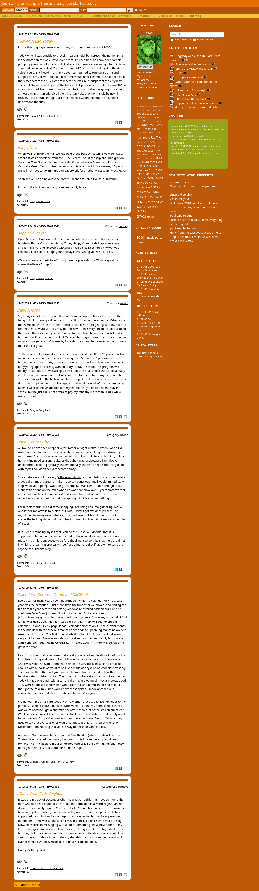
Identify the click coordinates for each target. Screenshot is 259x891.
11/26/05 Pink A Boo (148, 323)
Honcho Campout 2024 (190, 99)
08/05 (151, 211)
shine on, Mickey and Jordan (193, 68)
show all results (205, 39)
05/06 (148, 196)
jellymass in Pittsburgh (190, 90)
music (124, 303)
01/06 (159, 202)
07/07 (156, 174)
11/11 (150, 117)
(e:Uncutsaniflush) (70, 320)
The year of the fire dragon (192, 64)
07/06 (155, 192)
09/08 (159, 158)
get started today (81, 3)
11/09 (141, 146)
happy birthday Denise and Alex (196, 103)
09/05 (141, 211)
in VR (178, 73)
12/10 (145, 129)
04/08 (140, 166)
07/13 (139, 110)
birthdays (122, 786)
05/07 (151, 178)
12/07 (146, 169)
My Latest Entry (146, 72)
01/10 (145, 142)
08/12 (139, 114)
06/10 (157, 132)
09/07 (140, 174)
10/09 (151, 146)
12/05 (140, 206)
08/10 (145, 133)
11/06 (147, 187)
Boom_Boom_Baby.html (42, 562)
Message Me (145, 66)
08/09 (139, 151)
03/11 (152, 125)
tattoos (140, 242)
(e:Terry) (33, 247)
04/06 (158, 197)
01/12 (139, 117)
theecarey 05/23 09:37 (182, 135)
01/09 (158, 154)
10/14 (149, 106)
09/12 (160, 110)
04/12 (144, 114)
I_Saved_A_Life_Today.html (44, 115)
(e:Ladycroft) (44, 341)
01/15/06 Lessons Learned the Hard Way (150, 275)
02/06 (151, 202)
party (158, 237)
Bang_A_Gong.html (40, 410)
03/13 (144, 110)
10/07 (161, 169)
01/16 (139, 106)
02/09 (151, 154)
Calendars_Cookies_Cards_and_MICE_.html (52, 761)
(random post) (179, 107)
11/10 (150, 129)
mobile (21, 10)
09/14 (155, 106)
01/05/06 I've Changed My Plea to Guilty (150, 283)
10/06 (155, 187)
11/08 (145, 158)
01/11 (139, 129)
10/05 (155, 206)
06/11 (159, 121)
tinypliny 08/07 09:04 (182, 152)
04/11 (145, 125)
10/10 (156, 129)
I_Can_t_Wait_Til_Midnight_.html (46, 868)
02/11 (159, 125)
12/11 (145, 118)
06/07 (141, 178)
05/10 (139, 138)
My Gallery (143, 80)
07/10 (151, 133)
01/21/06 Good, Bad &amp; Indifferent (148, 268)
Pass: (102, 10)
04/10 (146, 138)
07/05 (141, 216)
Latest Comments (147, 87)
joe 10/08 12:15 (179, 132)
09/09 (158, 147)
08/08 (139, 162)
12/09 (151, 142)
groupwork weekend (188, 77)
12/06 (140, 187)
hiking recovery (185, 94)
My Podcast (143, 76)
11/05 (147, 206)
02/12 (155, 114)
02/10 (139, 142)
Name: (54, 10)
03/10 (156, 137)
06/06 (140, 197)
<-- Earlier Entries (27, 885)
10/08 (152, 158)
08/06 (147, 192)
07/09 (144, 151)
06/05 (150, 217)
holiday (123, 226)
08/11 (146, 121)
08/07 (148, 174)
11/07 (154, 169)
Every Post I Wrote (147, 83)
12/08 (139, 158)
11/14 (144, 106)
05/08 (159, 162)
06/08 (152, 162)
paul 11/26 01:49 (179, 139)
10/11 (157, 118)
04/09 (139, 155)
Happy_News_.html (40, 201)
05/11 (139, 125)
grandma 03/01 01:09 (182, 126)
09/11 (139, 121)
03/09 (144, 154)
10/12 (154, 110)
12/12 (149, 110)
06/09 (150, 150)
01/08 (139, 170)
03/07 (139, 183)
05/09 (157, 150)
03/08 (147, 166)
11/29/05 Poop (145, 319)
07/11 (153, 121)
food (141, 237)
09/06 (140, 192)
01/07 (154, 182)
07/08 (145, 162)
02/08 (155, 165)
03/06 (142, 202)
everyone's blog (183, 39)
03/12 (149, 114)
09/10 (139, 132)
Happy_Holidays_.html (41, 278)
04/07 (159, 178)
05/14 (160, 106)
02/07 (146, 182)
